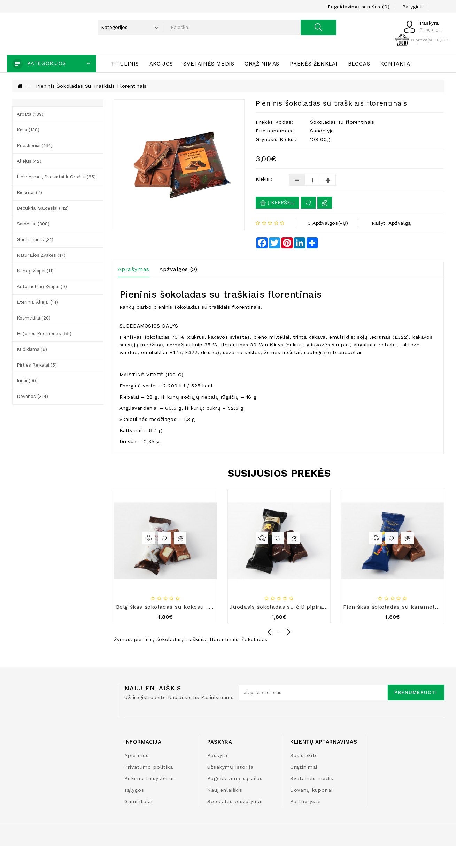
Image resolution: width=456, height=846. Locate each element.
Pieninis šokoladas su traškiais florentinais (91, 86)
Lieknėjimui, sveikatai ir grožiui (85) (56, 176)
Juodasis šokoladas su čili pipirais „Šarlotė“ (293, 606)
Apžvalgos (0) (178, 269)
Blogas (359, 64)
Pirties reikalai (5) (37, 365)
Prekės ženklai (314, 64)
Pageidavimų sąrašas (235, 778)
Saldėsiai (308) (33, 223)
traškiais (195, 639)
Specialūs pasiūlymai (235, 801)
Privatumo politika (148, 767)
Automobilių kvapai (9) (42, 286)
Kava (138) (28, 129)
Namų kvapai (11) (35, 271)
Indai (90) (27, 380)
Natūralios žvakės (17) (41, 255)
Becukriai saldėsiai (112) (43, 208)
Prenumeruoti (415, 692)
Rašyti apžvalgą (391, 223)
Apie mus (136, 755)
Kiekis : (264, 179)
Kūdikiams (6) (32, 349)
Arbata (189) (30, 114)
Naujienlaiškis (224, 790)
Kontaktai (396, 64)
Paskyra (217, 755)
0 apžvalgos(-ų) (328, 223)
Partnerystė (305, 801)
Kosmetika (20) (34, 318)
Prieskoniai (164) (35, 145)
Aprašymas (133, 269)
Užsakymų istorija (230, 767)
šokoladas (169, 639)
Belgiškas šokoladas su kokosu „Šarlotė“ (174, 606)
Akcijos (161, 64)
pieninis (143, 639)
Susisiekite (304, 755)
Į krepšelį (277, 203)
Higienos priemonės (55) (44, 333)
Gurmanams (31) (35, 239)
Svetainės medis (208, 64)
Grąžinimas (262, 64)
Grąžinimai (303, 767)
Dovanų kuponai (311, 790)
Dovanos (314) (32, 396)
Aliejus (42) (29, 161)
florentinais (224, 639)
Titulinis (125, 64)
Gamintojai (138, 801)
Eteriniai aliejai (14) (37, 302)
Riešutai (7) (29, 192)
